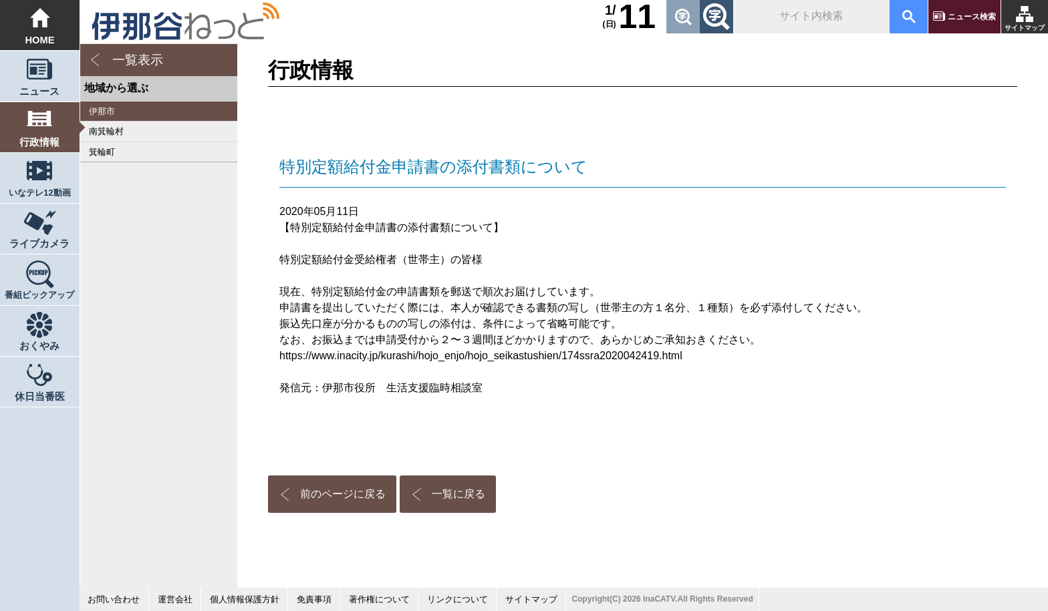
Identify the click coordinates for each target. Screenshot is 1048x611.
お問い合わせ (114, 599)
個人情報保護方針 (244, 599)
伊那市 (102, 111)
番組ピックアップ (39, 295)
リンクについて (457, 599)
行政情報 (39, 142)
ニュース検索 (972, 16)
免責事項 (314, 599)
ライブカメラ (39, 243)
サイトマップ (1025, 27)
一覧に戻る (458, 493)
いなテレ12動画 (39, 193)
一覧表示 (137, 60)
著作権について (379, 599)
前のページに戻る (343, 493)
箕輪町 (102, 152)
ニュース (39, 91)
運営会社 (175, 599)
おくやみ (39, 346)
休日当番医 (40, 396)
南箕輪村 (106, 131)
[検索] (810, 16)
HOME (40, 40)
